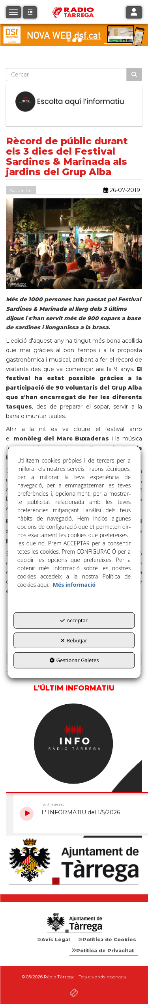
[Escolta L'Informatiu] (74, 101)
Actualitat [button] (20, 190)
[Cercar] (134, 74)
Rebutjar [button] (74, 640)
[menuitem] (54, 939)
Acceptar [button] (74, 620)
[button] (30, 12)
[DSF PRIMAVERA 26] (74, 35)
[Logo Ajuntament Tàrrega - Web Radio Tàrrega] (74, 923)
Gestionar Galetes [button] (74, 660)
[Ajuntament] (74, 862)
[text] (66, 74)
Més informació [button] (74, 584)
